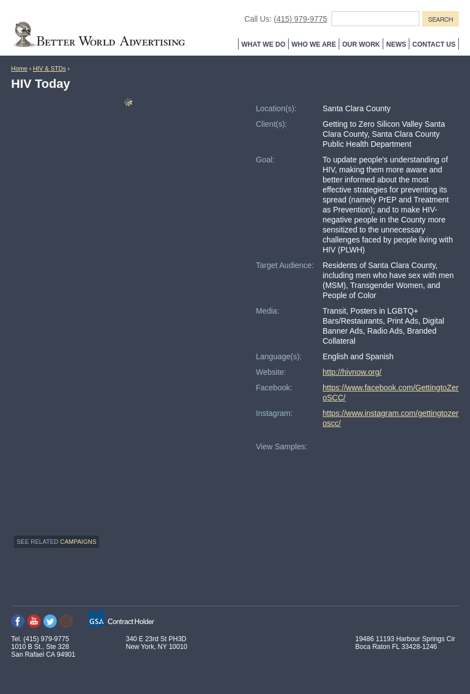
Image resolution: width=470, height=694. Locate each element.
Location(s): (276, 108)
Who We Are (313, 44)
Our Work (361, 44)
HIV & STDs (49, 68)
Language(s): (279, 356)
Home (19, 68)
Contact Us (434, 44)
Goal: (265, 159)
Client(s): (271, 124)
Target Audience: (285, 265)
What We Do (263, 44)
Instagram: (274, 413)
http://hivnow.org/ (352, 372)
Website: (271, 372)
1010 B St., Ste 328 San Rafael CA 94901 (43, 650)
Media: (267, 310)
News (396, 44)
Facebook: (274, 387)
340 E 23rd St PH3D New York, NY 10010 (156, 643)
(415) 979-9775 (300, 18)
